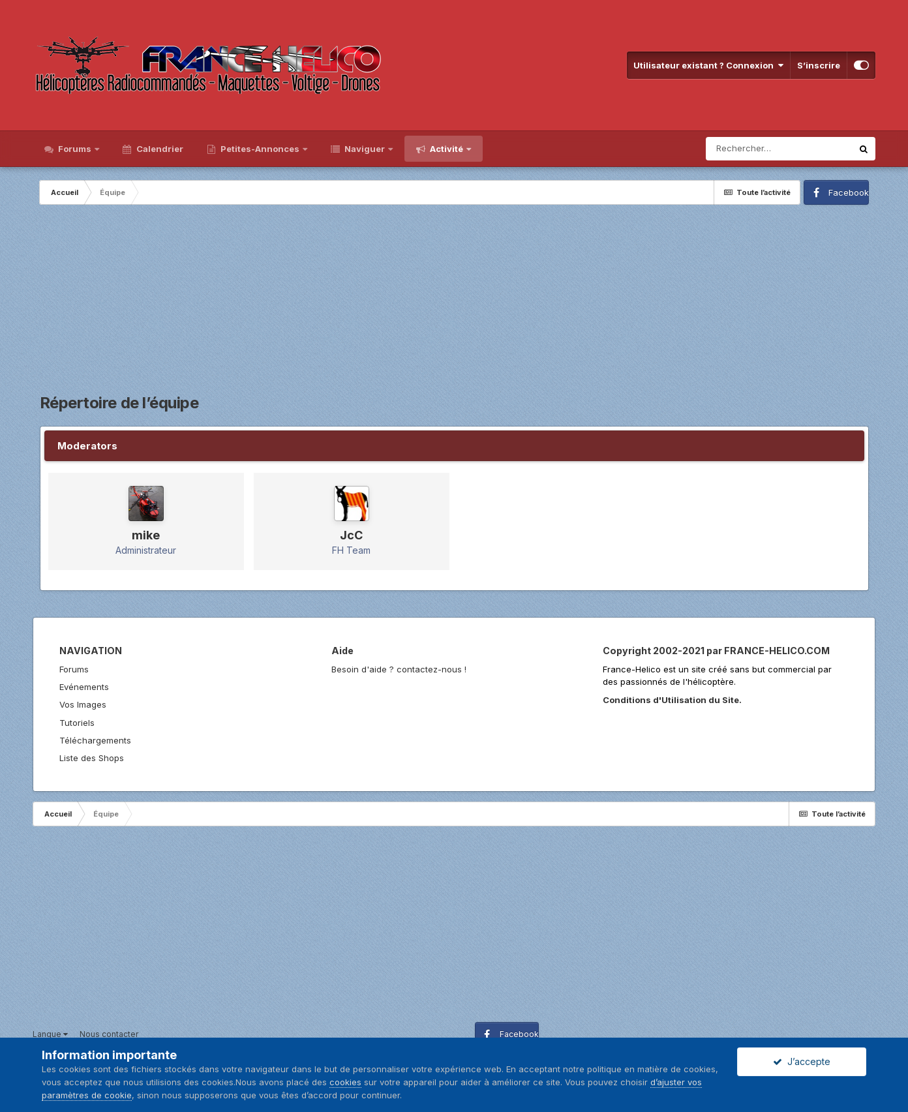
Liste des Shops (91, 758)
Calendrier (158, 148)
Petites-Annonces (260, 148)
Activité (446, 148)
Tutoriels (77, 722)
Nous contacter (109, 1034)
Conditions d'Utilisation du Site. (672, 700)
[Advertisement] (454, 302)
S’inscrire (818, 65)
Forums (74, 148)
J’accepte (801, 1061)
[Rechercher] (779, 148)
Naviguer (364, 148)
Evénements (84, 687)
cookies (345, 1082)
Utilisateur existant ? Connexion (708, 65)
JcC (351, 535)
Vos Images (82, 704)
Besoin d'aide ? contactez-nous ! (398, 669)
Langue (50, 1034)
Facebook (848, 192)
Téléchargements (95, 740)
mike (146, 535)
